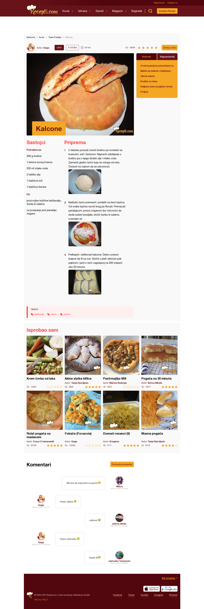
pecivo (67, 314)
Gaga (46, 47)
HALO (45, 599)
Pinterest (173, 595)
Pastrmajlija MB (121, 362)
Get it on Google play (169, 589)
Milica (119, 486)
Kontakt (87, 595)
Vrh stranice (168, 578)
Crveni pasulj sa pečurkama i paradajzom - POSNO (156, 65)
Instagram (158, 595)
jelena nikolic (119, 523)
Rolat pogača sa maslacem (45, 419)
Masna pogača (159, 419)
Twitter (131, 595)
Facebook (117, 595)
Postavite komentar (122, 464)
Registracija (159, 3)
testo (54, 314)
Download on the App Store (151, 589)
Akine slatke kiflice (83, 362)
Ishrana (82, 10)
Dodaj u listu (169, 47)
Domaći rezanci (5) (121, 419)
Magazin (117, 10)
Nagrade (136, 10)
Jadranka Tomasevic (119, 561)
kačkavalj (39, 314)
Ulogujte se (172, 3)
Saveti (100, 10)
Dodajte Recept (167, 11)
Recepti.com (42, 10)
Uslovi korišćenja (65, 595)
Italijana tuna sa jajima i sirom (156, 86)
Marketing (78, 595)
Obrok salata (147, 76)
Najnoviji (146, 56)
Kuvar (66, 10)
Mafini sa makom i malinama (155, 71)
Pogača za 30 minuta (159, 362)
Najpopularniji (167, 56)
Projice (144, 91)
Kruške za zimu (148, 81)
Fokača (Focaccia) (83, 419)
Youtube (144, 595)
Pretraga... (150, 11)
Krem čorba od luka (45, 362)
